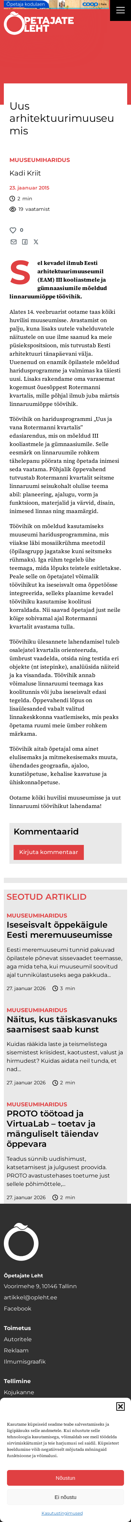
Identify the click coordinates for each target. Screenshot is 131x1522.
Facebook (17, 1308)
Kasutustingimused (62, 1513)
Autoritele (18, 1339)
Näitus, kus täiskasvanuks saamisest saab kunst (62, 1024)
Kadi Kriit (25, 173)
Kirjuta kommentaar (48, 852)
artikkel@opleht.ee (30, 1297)
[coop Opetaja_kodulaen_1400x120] (56, 4)
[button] (120, 1406)
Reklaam (16, 1350)
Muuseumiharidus (39, 160)
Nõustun (65, 1478)
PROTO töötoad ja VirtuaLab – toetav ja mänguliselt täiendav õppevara (53, 1129)
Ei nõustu (65, 1497)
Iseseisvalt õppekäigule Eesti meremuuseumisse (59, 930)
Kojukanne (19, 1392)
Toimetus (17, 1328)
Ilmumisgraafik (25, 1361)
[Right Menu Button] (120, 11)
